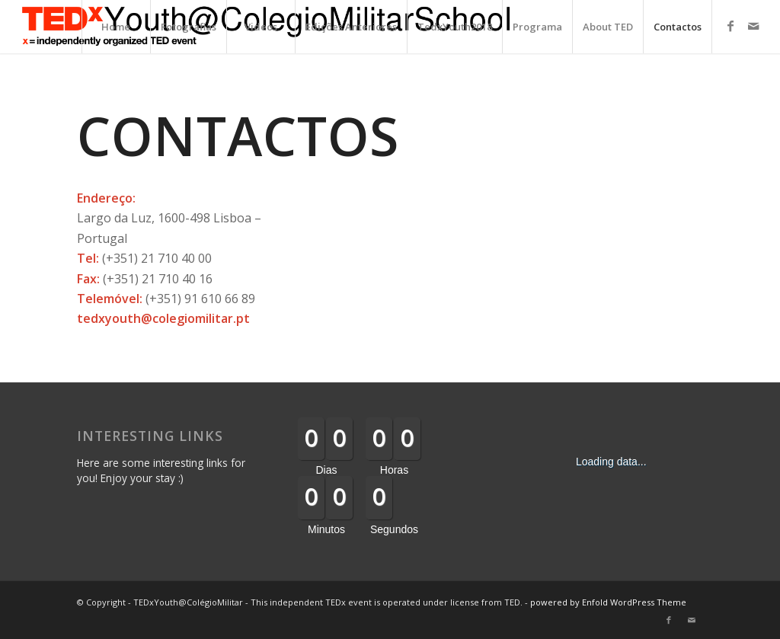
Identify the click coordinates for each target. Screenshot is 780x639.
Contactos (678, 27)
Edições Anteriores (351, 27)
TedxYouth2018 (454, 27)
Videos (261, 27)
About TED (608, 27)
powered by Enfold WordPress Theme (608, 602)
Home (115, 27)
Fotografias (188, 27)
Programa (537, 27)
